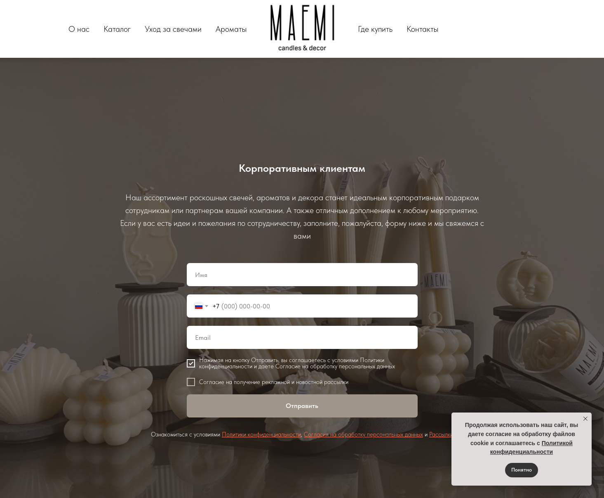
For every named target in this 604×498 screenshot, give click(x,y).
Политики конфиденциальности (261, 434)
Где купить (375, 29)
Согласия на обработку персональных (354, 434)
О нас (78, 29)
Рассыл (438, 434)
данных (414, 434)
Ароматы (231, 29)
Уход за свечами (173, 29)
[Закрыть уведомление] (585, 419)
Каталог (117, 29)
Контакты (422, 29)
